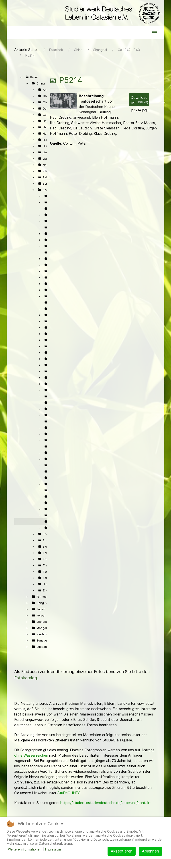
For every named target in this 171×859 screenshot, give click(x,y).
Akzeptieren (121, 851)
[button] (154, 32)
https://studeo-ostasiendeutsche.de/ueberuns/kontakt (105, 802)
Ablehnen (150, 851)
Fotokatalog (25, 677)
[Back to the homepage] (111, 13)
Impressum (53, 849)
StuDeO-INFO (68, 793)
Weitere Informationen (24, 849)
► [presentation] (33, 90)
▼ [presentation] (21, 77)
